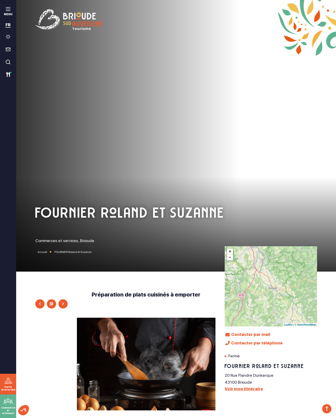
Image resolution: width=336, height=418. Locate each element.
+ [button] (230, 251)
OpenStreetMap (306, 324)
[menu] (8, 12)
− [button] (230, 257)
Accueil (42, 252)
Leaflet (288, 324)
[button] (23, 410)
